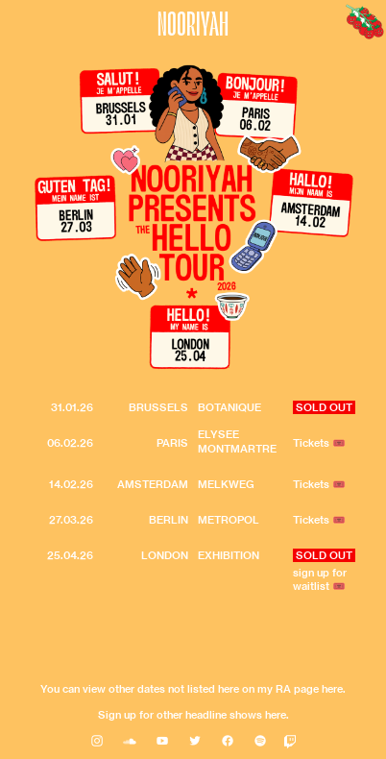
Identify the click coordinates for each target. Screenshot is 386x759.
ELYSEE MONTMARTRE (237, 441)
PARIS (172, 443)
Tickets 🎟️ (319, 443)
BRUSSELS (158, 407)
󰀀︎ (290, 741)
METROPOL (228, 519)
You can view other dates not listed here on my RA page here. (193, 689)
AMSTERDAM (152, 484)
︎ (195, 741)
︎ (260, 741)
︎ (162, 741)
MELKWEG (226, 484)
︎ (97, 741)
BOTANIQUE (229, 407)
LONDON (164, 555)
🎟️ (339, 586)
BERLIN (168, 519)
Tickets (311, 484)
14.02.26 (71, 484)
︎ (227, 741)
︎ (129, 741)
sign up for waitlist (320, 580)
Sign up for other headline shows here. (193, 715)
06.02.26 (70, 443)
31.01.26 (72, 407)
